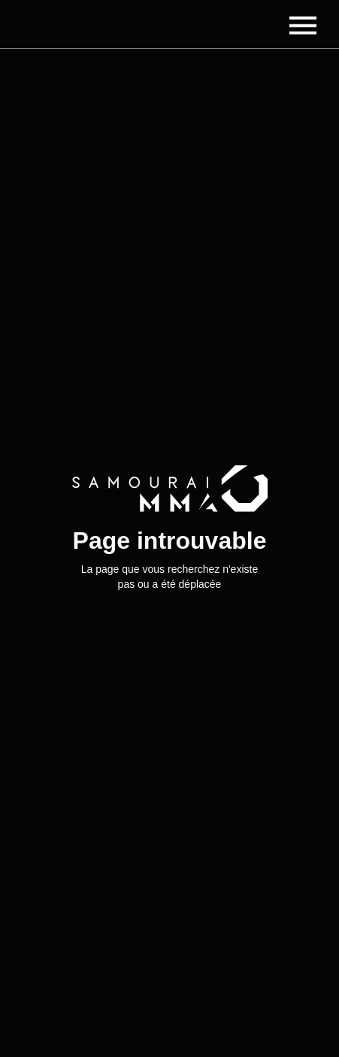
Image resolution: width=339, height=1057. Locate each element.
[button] (303, 24)
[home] (94, 24)
